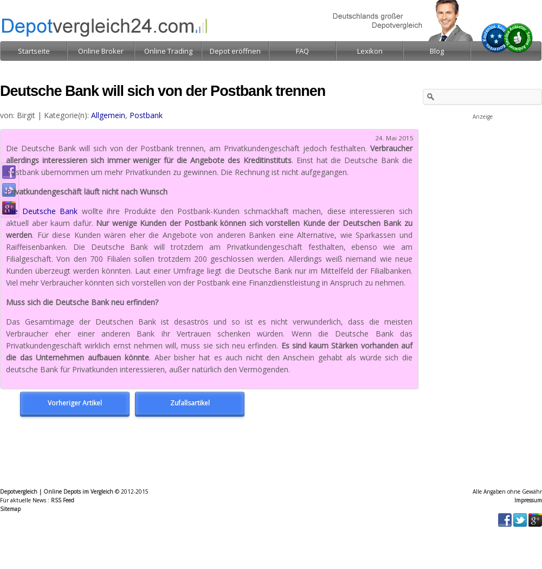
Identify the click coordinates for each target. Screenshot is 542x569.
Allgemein (108, 115)
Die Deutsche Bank (42, 211)
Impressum (528, 500)
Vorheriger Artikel (75, 403)
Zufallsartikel (190, 403)
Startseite (34, 51)
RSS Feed (62, 500)
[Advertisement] (482, 175)
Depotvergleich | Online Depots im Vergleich (56, 491)
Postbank (146, 115)
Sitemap (10, 509)
